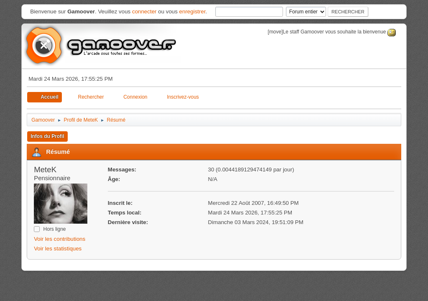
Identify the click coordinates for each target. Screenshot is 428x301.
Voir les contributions (59, 239)
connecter (144, 11)
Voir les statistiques (58, 248)
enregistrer (192, 11)
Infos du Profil (47, 136)
